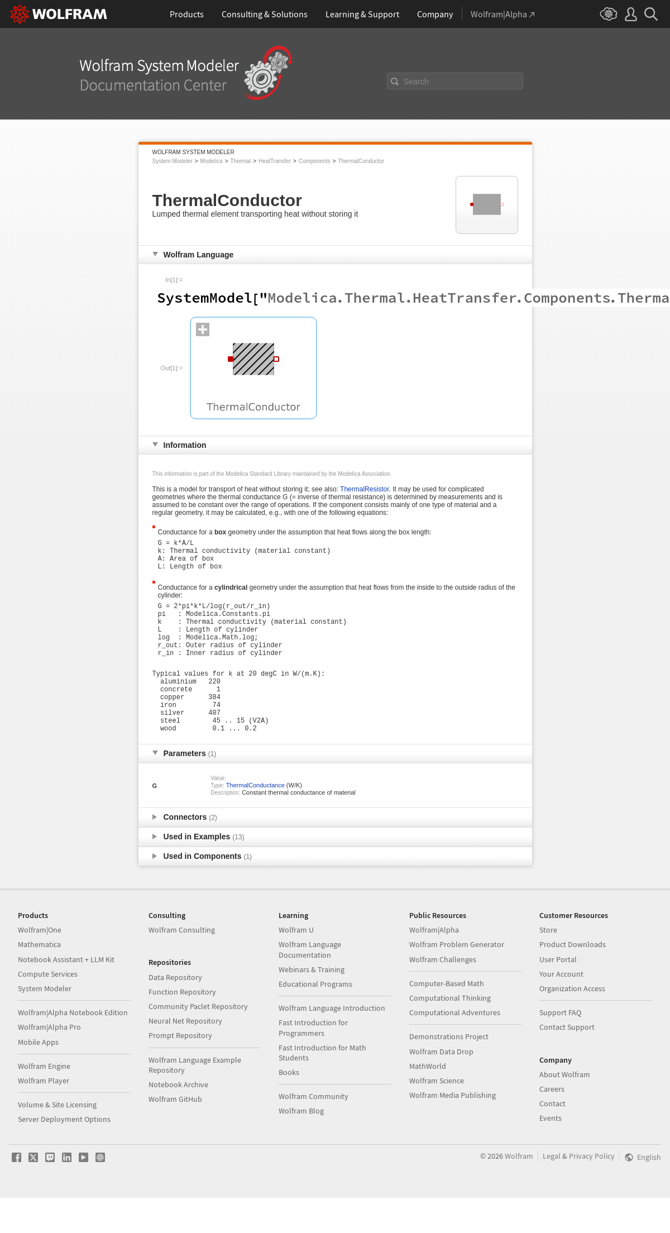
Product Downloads (572, 979)
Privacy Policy (592, 1191)
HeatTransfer (275, 161)
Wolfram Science (436, 1116)
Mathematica (39, 979)
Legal (552, 1191)
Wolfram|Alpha (434, 965)
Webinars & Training (311, 1005)
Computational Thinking (450, 1033)
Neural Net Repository (185, 1056)
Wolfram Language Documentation (310, 984)
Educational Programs (315, 1019)
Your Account (561, 1009)
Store (548, 965)
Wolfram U (296, 965)
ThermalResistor (364, 489)
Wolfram (519, 1191)
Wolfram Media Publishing (452, 1130)
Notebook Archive (178, 1120)
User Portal (558, 995)
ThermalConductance (255, 820)
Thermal (240, 161)
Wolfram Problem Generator (456, 979)
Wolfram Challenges (442, 995)
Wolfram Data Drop (441, 1087)
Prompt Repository (180, 1070)
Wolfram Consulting (182, 965)
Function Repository (182, 1027)
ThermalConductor (361, 161)
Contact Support (567, 1062)
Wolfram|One (39, 965)
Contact (552, 1139)
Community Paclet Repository (198, 1041)
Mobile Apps (38, 1077)
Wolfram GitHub (175, 1134)
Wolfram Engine (44, 1101)
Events (550, 1153)
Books (289, 1107)
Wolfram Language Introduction (332, 1043)
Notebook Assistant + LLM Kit (66, 995)
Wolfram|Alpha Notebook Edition (73, 1048)
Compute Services (48, 1009)
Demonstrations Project (449, 1072)
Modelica (211, 161)
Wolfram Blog (301, 1146)
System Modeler (172, 161)
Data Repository (175, 1012)
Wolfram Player (43, 1116)
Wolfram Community (313, 1131)
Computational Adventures (454, 1048)
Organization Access (572, 1024)
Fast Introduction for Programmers (313, 1063)
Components (315, 161)
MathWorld (427, 1101)
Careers (551, 1124)
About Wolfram (564, 1110)
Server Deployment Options (64, 1154)
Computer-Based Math (446, 1019)
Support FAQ (560, 1048)
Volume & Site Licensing (57, 1140)
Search (416, 81)
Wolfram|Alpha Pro (49, 1062)
